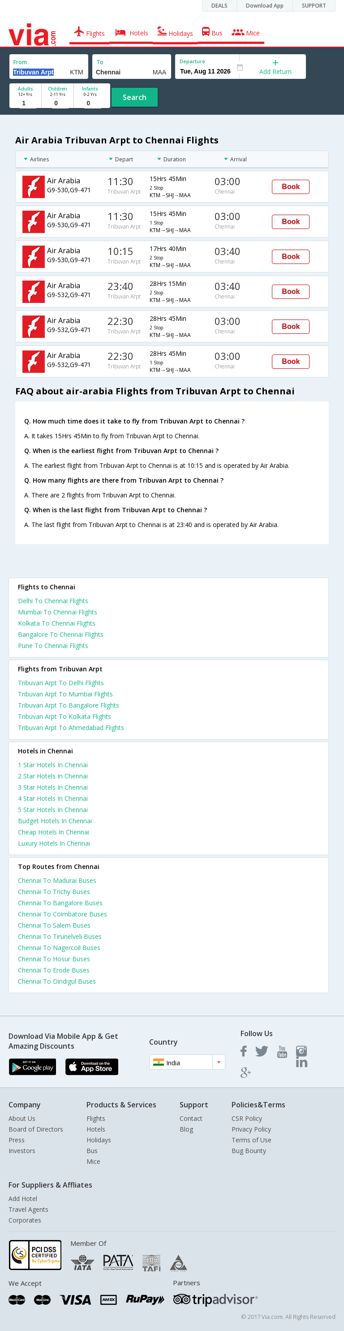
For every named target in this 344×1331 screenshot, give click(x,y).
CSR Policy (247, 1118)
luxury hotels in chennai (54, 843)
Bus (92, 1150)
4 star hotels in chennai (53, 798)
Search (134, 97)
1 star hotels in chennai (53, 765)
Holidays (98, 1140)
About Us (22, 1118)
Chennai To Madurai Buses (57, 880)
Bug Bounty (249, 1150)
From (20, 62)
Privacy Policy (251, 1129)
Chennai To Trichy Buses (54, 891)
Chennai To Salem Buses (54, 925)
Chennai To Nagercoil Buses (59, 947)
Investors (22, 1150)
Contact (191, 1118)
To (99, 62)
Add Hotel (23, 1198)
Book (291, 186)
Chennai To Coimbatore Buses (62, 914)
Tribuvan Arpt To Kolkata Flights (64, 716)
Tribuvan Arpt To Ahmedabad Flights (71, 727)
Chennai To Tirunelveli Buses (60, 936)
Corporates (25, 1220)
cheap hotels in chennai (53, 832)
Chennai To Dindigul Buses (57, 981)
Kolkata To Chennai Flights (56, 623)
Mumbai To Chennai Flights (57, 612)
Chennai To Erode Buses (54, 970)
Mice (93, 1161)
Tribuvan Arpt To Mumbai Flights (65, 694)
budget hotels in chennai (55, 821)
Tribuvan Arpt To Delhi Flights (61, 682)
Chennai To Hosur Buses (54, 959)
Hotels (95, 1129)
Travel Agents (28, 1209)
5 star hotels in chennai (53, 809)
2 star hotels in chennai (53, 776)
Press (17, 1140)
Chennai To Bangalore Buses (60, 903)
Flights (95, 1118)
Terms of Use (251, 1140)
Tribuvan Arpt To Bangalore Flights (68, 705)
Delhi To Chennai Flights (53, 600)
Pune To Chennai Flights (53, 645)
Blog (186, 1129)
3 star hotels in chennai (53, 787)
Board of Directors (36, 1129)
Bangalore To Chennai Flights (60, 634)
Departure (192, 61)
